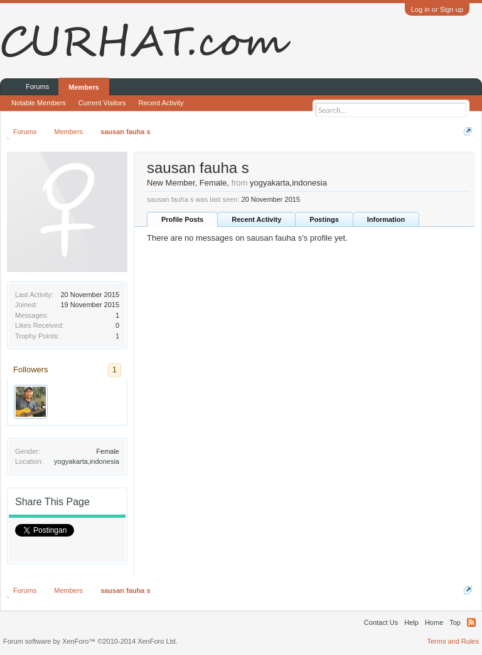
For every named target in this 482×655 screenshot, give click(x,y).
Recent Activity (256, 219)
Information (386, 219)
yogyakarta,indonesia (86, 461)
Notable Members (38, 103)
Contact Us (381, 622)
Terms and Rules (453, 641)
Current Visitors (102, 103)
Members (83, 87)
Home (434, 622)
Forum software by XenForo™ (90, 641)
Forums (37, 86)
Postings (323, 219)
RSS (471, 622)
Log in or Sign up (437, 9)
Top (455, 622)
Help (411, 622)
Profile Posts (182, 219)
